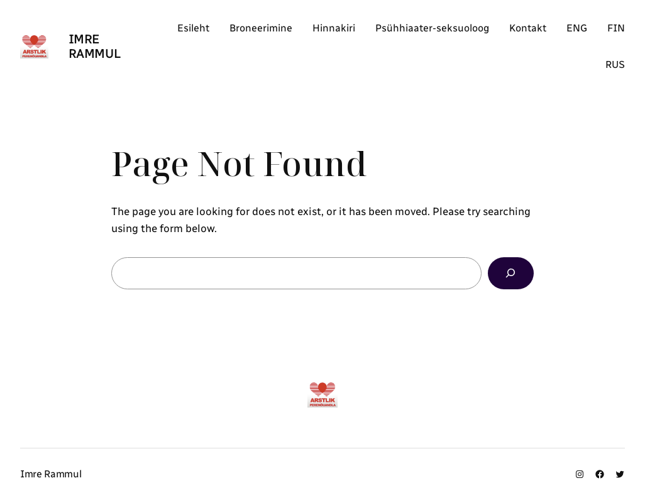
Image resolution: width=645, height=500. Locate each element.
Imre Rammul (95, 46)
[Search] (511, 273)
